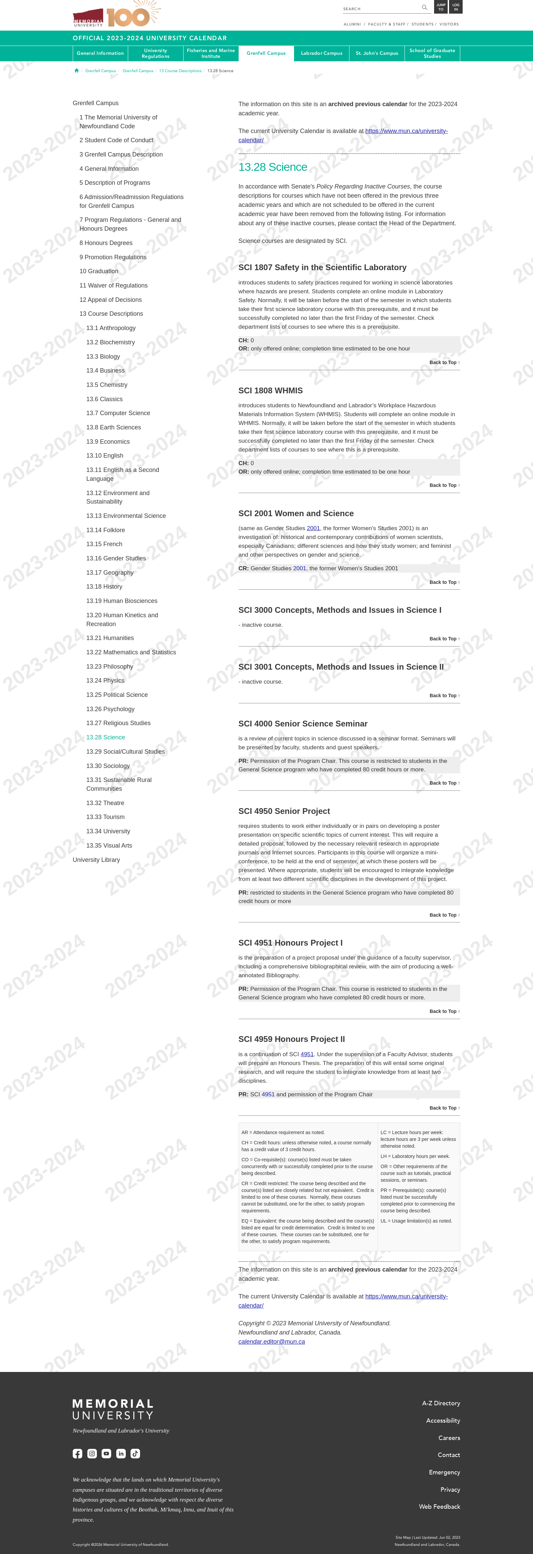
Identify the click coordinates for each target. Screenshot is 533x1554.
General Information (100, 53)
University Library (96, 859)
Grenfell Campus (266, 53)
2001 (313, 528)
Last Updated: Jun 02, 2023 (437, 1537)
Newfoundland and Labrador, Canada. (427, 1544)
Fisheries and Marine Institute (211, 53)
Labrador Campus (321, 53)
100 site (134, 13)
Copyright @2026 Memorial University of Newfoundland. (121, 1544)
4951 (307, 1054)
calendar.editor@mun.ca (272, 1341)
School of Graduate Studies (432, 53)
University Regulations (155, 53)
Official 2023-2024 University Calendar (150, 38)
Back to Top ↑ (445, 362)
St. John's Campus (377, 53)
